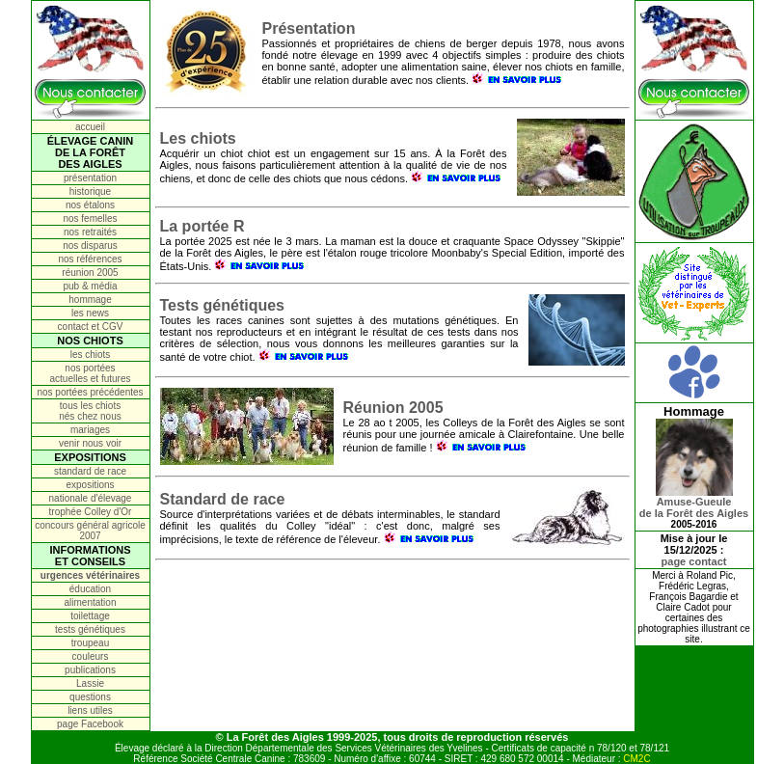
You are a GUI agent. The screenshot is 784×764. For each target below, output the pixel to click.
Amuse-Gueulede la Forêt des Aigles (693, 502)
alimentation (91, 602)
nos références (90, 259)
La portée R (202, 226)
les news (90, 313)
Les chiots (198, 138)
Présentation (309, 28)
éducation (90, 589)
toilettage (90, 616)
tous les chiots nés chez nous (90, 411)
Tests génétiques (222, 305)
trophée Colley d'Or (90, 511)
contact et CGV (90, 326)
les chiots (90, 354)
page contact (694, 561)
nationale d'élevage (90, 498)
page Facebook (90, 724)
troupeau (90, 643)
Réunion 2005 (393, 407)
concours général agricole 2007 (90, 530)
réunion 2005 (90, 272)
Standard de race (222, 499)
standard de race (90, 471)
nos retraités (90, 232)
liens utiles (90, 710)
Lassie (90, 683)
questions (90, 697)
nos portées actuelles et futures (90, 373)
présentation (90, 178)
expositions (90, 484)
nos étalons (90, 205)
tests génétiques (90, 629)
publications (90, 670)
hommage (89, 299)
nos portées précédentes (90, 392)
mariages (90, 429)
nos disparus (90, 245)
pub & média (90, 286)
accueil (90, 127)
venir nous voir (90, 443)
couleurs (90, 656)
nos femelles (90, 218)
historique (90, 191)
